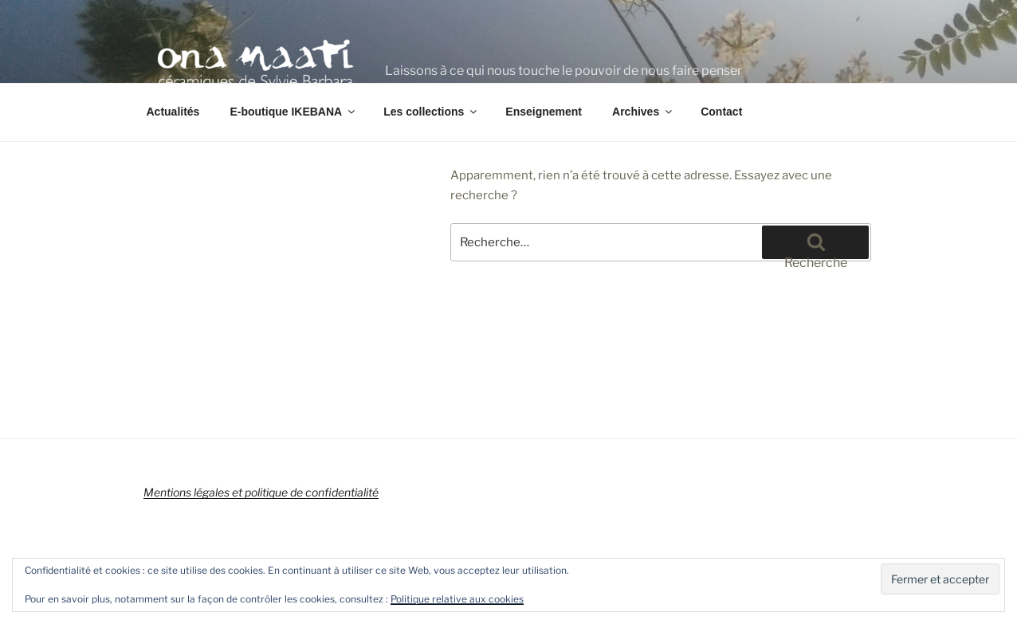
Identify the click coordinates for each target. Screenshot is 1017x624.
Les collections (431, 111)
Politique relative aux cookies (457, 599)
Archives (643, 111)
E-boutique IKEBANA (293, 111)
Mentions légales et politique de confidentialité (261, 492)
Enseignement (543, 111)
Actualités (173, 111)
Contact (721, 111)
